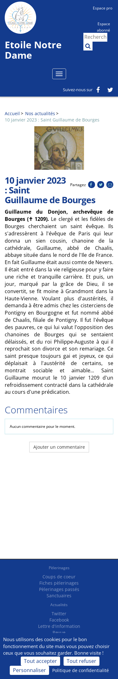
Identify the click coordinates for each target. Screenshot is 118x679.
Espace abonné (103, 26)
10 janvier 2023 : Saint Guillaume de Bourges (52, 120)
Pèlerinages (59, 567)
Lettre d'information (59, 626)
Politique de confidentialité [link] (80, 670)
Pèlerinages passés (59, 589)
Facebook (59, 620)
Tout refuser (81, 661)
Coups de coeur (59, 577)
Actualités (59, 604)
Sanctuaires (59, 596)
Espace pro (102, 8)
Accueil (12, 113)
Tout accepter (40, 661)
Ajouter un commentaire (59, 447)
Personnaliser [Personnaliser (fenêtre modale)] (29, 670)
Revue (59, 632)
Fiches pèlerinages (59, 583)
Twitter (59, 614)
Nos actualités (40, 113)
